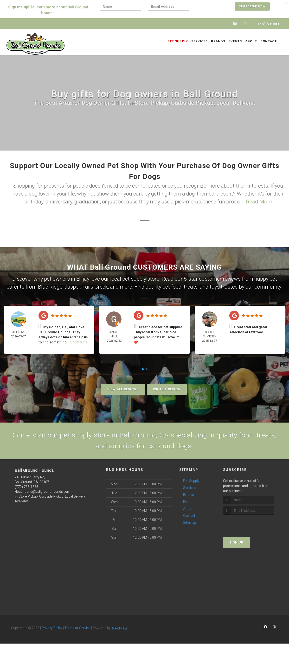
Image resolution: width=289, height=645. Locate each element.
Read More (259, 202)
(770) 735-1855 (26, 488)
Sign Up (236, 544)
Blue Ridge (50, 287)
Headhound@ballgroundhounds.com (42, 493)
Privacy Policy (52, 629)
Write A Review (166, 389)
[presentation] (212, 7)
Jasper (72, 287)
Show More (79, 342)
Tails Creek (95, 287)
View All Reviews (123, 389)
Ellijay (82, 279)
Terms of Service (77, 629)
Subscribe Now (252, 6)
